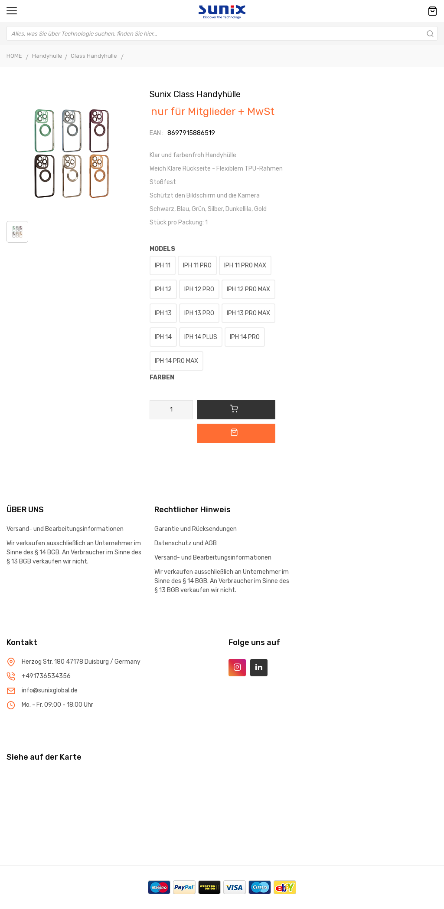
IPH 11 (162, 265)
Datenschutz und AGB (185, 543)
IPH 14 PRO (245, 337)
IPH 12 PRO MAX (248, 289)
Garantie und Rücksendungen (195, 529)
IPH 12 (163, 289)
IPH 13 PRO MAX (248, 313)
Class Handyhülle (94, 56)
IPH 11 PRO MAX (245, 265)
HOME (14, 56)
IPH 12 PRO (199, 289)
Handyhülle (47, 56)
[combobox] (222, 33)
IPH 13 (163, 313)
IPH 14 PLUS (200, 337)
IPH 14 (163, 337)
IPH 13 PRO (199, 313)
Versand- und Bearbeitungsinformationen (65, 529)
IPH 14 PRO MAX (176, 361)
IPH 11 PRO (197, 265)
